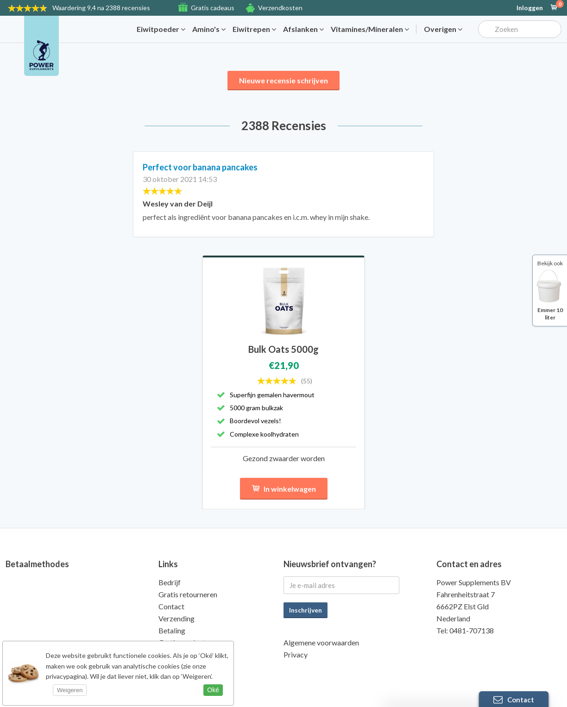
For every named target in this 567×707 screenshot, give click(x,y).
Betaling (171, 630)
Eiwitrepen (254, 29)
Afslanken (303, 29)
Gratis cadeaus (212, 8)
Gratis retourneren (187, 594)
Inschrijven (305, 610)
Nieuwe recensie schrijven (283, 80)
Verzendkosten (280, 8)
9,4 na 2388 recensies (101, 8)
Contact (171, 606)
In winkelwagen (284, 489)
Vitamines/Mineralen (370, 29)
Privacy (296, 654)
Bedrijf (169, 582)
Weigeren (69, 690)
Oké (213, 690)
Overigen (443, 29)
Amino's (209, 29)
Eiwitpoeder (161, 29)
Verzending (176, 618)
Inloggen (530, 8)
